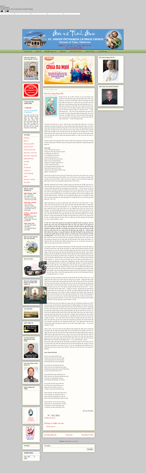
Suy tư (26, 164)
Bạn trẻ (26, 141)
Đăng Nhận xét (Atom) (71, 441)
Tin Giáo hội (27, 167)
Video (25, 176)
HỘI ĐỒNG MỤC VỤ (50, 51)
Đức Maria (52, 418)
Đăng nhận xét (51, 426)
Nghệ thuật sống (28, 158)
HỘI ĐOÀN (63, 51)
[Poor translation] (7, 11)
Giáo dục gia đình (29, 144)
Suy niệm (26, 161)
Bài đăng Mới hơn (50, 435)
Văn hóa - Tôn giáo (29, 179)
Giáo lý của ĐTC (28, 147)
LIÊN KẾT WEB (102, 51)
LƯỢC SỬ (38, 51)
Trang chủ (69, 435)
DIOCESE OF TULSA (76, 51)
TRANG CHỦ (28, 51)
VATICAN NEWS (90, 51)
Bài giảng (26, 138)
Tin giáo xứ (27, 170)
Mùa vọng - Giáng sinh (30, 155)
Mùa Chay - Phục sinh (30, 152)
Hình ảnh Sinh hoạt (29, 149)
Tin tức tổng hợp (28, 173)
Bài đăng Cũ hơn (87, 435)
